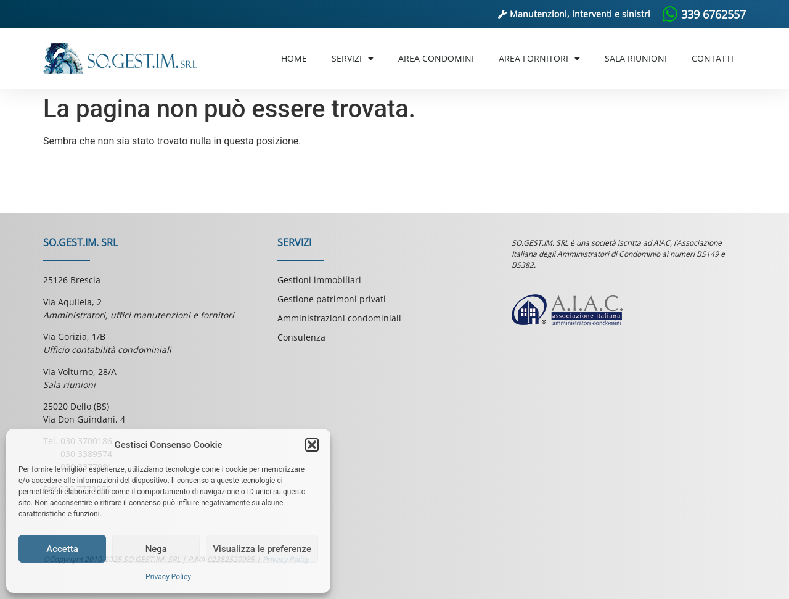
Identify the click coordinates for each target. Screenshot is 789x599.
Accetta (62, 549)
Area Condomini (436, 58)
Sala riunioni (636, 58)
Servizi (353, 58)
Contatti (713, 58)
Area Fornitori (539, 58)
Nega (156, 549)
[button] (312, 445)
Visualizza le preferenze (262, 549)
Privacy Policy (168, 576)
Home (294, 58)
